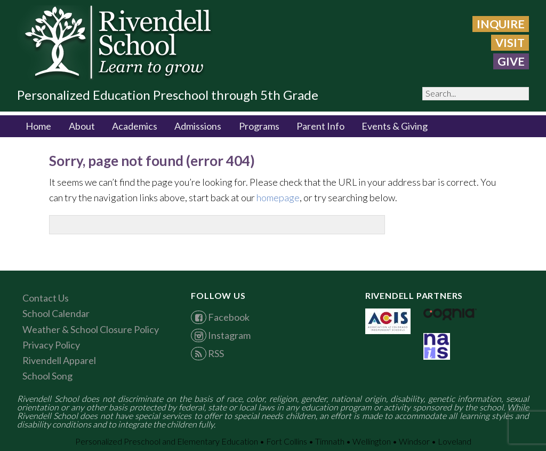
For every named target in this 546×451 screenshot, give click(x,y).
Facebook (220, 317)
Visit (510, 43)
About (82, 126)
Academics (134, 126)
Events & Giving (395, 126)
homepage (278, 197)
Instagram (220, 335)
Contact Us (45, 298)
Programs (259, 126)
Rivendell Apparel (59, 360)
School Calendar (56, 313)
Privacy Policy (51, 345)
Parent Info (320, 126)
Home (38, 126)
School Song (47, 376)
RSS (207, 353)
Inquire (501, 24)
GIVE (511, 61)
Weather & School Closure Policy (90, 329)
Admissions (197, 126)
